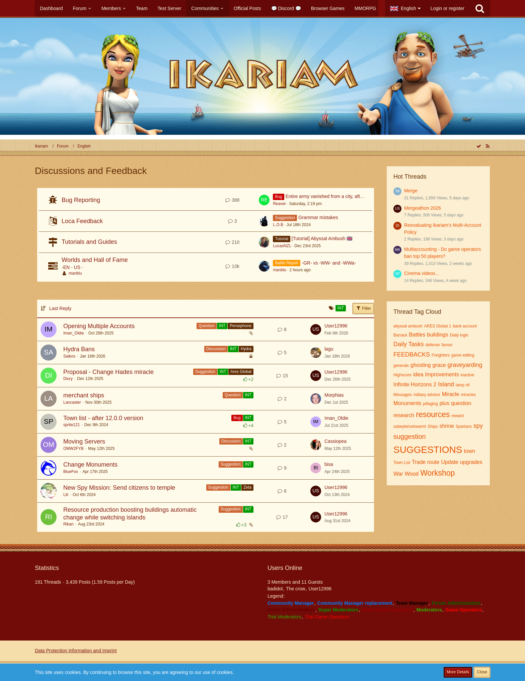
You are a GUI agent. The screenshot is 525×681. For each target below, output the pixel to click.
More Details (458, 672)
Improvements (442, 374)
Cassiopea (335, 441)
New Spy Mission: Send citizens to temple (119, 487)
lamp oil (462, 385)
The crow (295, 588)
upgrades (471, 462)
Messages (402, 394)
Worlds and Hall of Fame (95, 260)
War (398, 474)
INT (222, 325)
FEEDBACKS (411, 354)
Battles (417, 334)
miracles (468, 394)
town (469, 451)
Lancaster (72, 402)
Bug (236, 417)
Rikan (68, 524)
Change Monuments (90, 464)
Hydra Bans (79, 349)
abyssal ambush (408, 326)
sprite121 (71, 424)
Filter (363, 308)
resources (433, 414)
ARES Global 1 (437, 326)
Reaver (279, 203)
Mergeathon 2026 (422, 208)
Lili (65, 494)
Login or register (447, 8)
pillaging (430, 403)
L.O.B (278, 224)
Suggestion (205, 371)
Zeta (247, 487)
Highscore (402, 375)
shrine (446, 426)
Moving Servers (84, 441)
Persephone (240, 325)
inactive (467, 375)
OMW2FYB (73, 448)
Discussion (216, 349)
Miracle (450, 394)
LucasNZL (282, 246)
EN (66, 267)
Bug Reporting (81, 200)
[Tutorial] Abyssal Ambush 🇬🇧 (322, 238)
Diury (68, 378)
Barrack (400, 335)
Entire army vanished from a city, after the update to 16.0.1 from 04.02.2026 (364, 196)
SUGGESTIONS (427, 450)
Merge (411, 190)
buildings (437, 334)
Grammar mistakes (318, 217)
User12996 (336, 325)
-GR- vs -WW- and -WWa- (329, 263)
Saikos (69, 356)
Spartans (464, 426)
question (461, 403)
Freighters (441, 355)
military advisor (427, 394)
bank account (464, 326)
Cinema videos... (421, 273)
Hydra (246, 349)
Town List (401, 462)
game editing (462, 355)
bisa (328, 464)
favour (446, 345)
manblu (75, 273)
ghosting (420, 365)
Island (446, 384)
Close (482, 672)
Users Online (285, 568)
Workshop (437, 473)
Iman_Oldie (73, 333)
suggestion (409, 436)
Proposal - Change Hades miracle (108, 372)
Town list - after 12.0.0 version (103, 418)
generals (401, 365)
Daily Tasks (408, 344)
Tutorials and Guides (89, 241)
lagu (328, 349)
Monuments (407, 403)
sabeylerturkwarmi (409, 426)
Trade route (425, 462)
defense (433, 345)
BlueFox (70, 471)
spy (478, 425)
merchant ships (83, 395)
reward (457, 415)
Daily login (459, 335)
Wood (412, 474)
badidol (275, 588)
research (403, 415)
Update (449, 462)
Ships (433, 426)
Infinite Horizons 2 (414, 384)
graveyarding (465, 365)
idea (418, 374)
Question (207, 325)
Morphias (334, 395)
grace (439, 365)
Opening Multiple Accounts (99, 326)
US (77, 267)
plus (444, 403)
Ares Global (240, 371)
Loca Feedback (82, 221)
